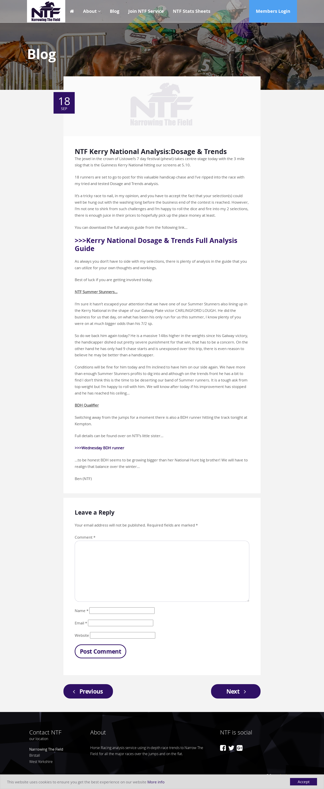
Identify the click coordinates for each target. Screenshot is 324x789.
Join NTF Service (146, 11)
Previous (86, 691)
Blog (114, 11)
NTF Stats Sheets (191, 11)
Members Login (273, 11)
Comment (85, 537)
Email (81, 623)
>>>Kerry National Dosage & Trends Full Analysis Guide (156, 244)
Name (81, 610)
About (90, 11)
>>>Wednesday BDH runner (99, 447)
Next (237, 691)
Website (82, 635)
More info (155, 782)
